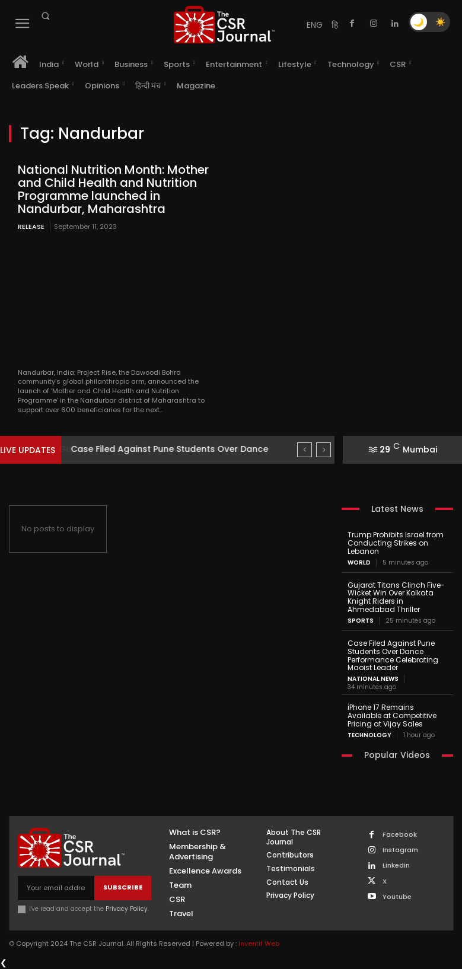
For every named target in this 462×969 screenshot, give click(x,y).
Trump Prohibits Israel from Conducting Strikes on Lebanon (396, 543)
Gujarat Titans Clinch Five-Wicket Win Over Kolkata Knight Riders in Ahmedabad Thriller (396, 597)
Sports (361, 621)
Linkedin (396, 865)
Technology (369, 735)
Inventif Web (258, 943)
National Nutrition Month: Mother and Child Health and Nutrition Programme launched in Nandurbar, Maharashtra (113, 189)
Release (31, 226)
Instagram (400, 850)
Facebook (400, 834)
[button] (45, 16)
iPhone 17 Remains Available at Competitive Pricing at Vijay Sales (392, 715)
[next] (323, 449)
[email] (56, 887)
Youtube (397, 896)
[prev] (304, 449)
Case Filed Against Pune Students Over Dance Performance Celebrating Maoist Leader (393, 655)
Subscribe (122, 887)
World (359, 563)
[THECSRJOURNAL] (224, 24)
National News (373, 679)
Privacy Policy (127, 908)
